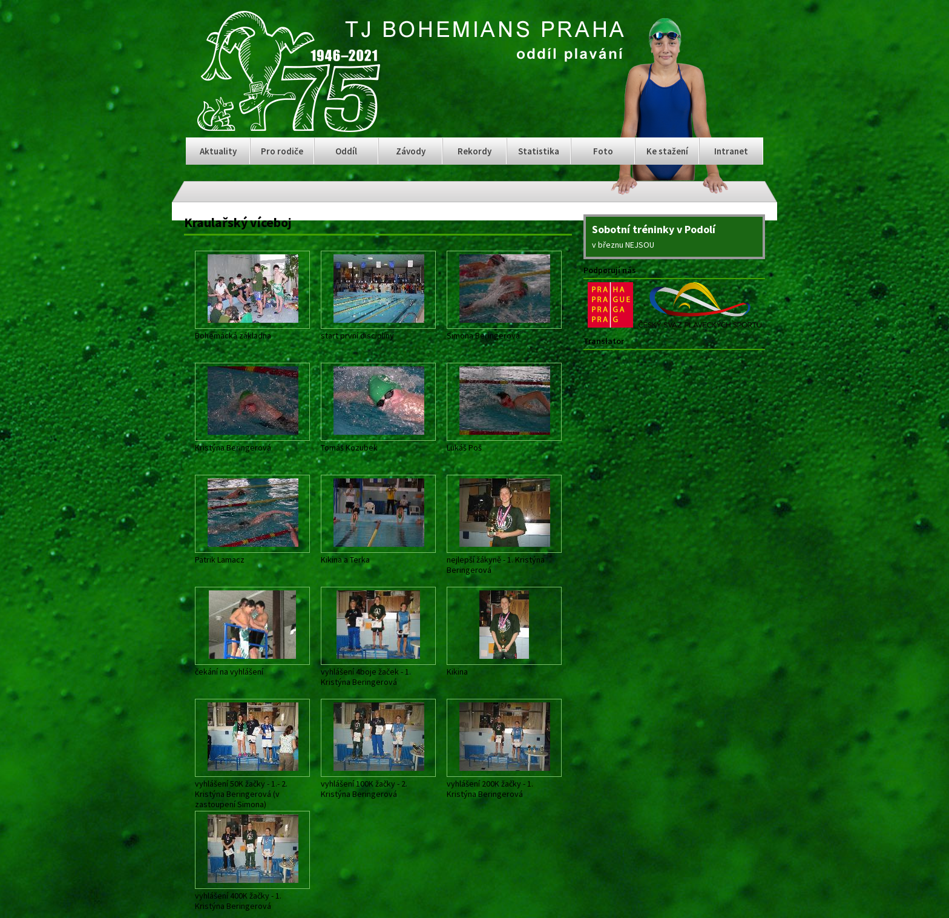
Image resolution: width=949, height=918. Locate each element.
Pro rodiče (282, 151)
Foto (603, 151)
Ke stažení (667, 151)
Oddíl (346, 151)
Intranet (731, 151)
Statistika (538, 151)
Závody (410, 151)
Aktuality (218, 151)
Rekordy (474, 151)
